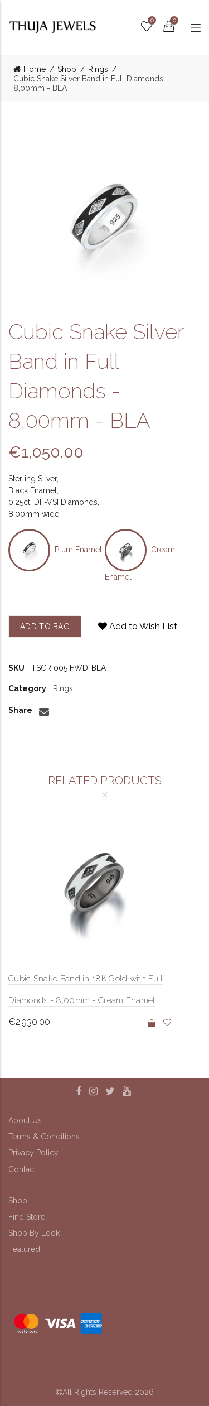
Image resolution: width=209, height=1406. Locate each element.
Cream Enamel (140, 555)
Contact (22, 1169)
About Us (25, 1120)
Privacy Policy (33, 1152)
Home (34, 69)
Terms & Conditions (44, 1136)
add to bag (45, 626)
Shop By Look (34, 1233)
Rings (98, 69)
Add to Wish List (137, 626)
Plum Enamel (55, 550)
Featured (24, 1249)
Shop (66, 69)
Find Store (26, 1216)
